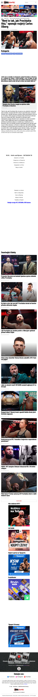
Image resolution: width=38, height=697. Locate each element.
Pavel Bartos (15, 29)
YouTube (27, 676)
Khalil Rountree (22, 101)
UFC (8, 18)
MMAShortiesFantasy (23, 685)
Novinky (5, 18)
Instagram (19, 676)
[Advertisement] (19, 65)
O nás (10, 685)
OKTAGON (8, 383)
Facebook (10, 676)
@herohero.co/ (22, 664)
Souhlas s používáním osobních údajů (28, 694)
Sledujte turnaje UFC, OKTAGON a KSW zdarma (19, 203)
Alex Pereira (17, 101)
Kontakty (25, 683)
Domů (2, 18)
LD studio (20, 695)
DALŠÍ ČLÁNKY (19, 503)
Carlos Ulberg (21, 53)
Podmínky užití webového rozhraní (9, 694)
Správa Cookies (18, 694)
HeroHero (14, 685)
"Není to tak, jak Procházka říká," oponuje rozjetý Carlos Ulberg (21, 18)
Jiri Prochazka (10, 53)
